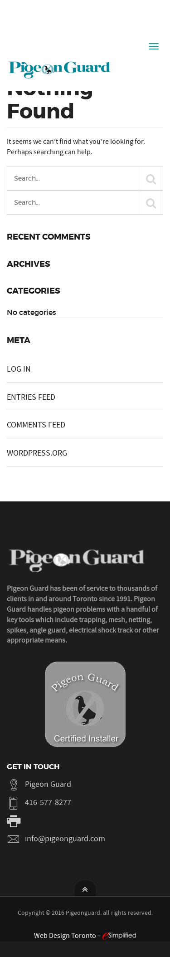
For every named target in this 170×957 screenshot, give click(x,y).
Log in (19, 369)
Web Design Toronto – (85, 935)
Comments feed (36, 425)
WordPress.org (37, 453)
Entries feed (31, 397)
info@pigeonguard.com (65, 839)
